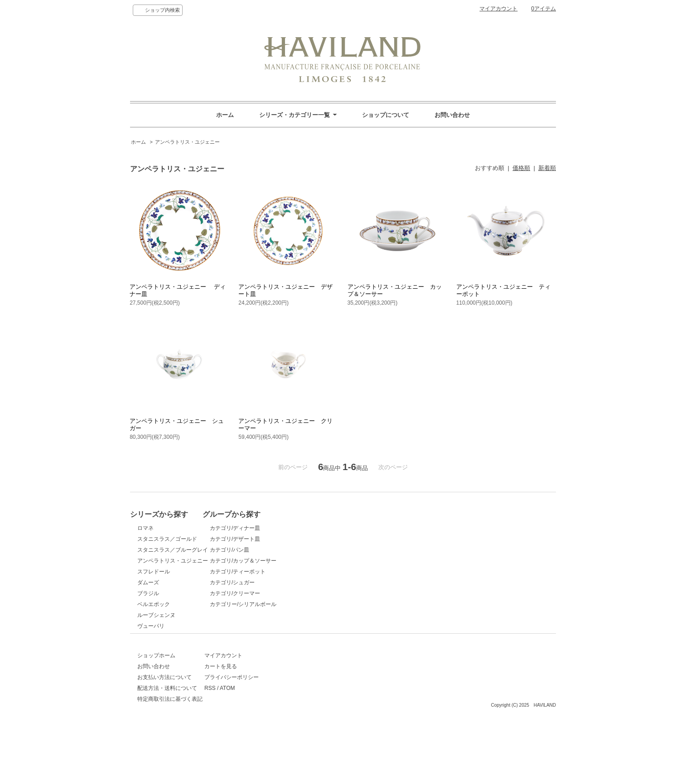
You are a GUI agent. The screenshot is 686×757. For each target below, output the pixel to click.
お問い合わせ (452, 115)
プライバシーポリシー (269, 695)
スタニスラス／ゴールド (167, 539)
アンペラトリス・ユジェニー (187, 142)
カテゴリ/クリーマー (267, 593)
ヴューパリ (150, 626)
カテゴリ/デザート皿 (267, 539)
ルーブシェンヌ (156, 615)
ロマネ (145, 528)
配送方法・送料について (167, 706)
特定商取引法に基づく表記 (170, 717)
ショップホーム (156, 673)
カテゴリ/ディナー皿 (267, 528)
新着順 (547, 168)
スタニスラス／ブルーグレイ (172, 550)
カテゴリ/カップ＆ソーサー (275, 561)
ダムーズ (148, 582)
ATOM (264, 706)
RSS (247, 706)
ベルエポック (153, 604)
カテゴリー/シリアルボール (275, 604)
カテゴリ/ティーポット (269, 571)
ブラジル (148, 593)
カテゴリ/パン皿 (261, 550)
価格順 (521, 168)
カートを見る (258, 684)
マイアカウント (498, 8)
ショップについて (385, 115)
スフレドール (153, 571)
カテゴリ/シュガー (264, 582)
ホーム (225, 115)
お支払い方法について (164, 695)
